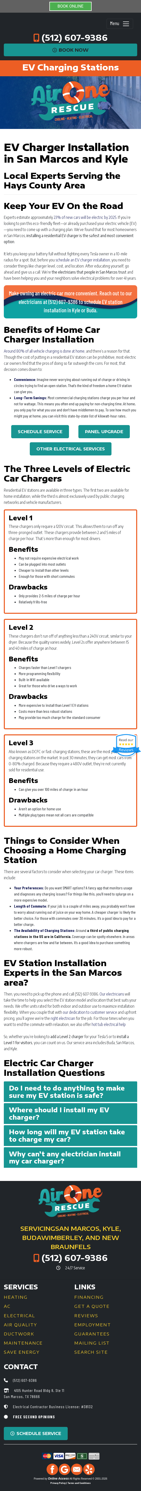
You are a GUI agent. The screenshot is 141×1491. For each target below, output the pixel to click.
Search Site (91, 1352)
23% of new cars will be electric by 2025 (85, 217)
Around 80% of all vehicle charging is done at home (44, 351)
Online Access (58, 1478)
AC (7, 1306)
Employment (92, 1324)
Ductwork (19, 1333)
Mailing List (92, 1343)
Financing (89, 1297)
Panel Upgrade (104, 431)
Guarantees (92, 1333)
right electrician (63, 1018)
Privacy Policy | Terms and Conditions (70, 1482)
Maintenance (23, 1343)
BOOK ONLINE (70, 6)
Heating (16, 1297)
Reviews (86, 1315)
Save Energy (22, 1352)
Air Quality (20, 1324)
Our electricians (112, 994)
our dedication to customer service (90, 1012)
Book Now (70, 50)
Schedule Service (40, 431)
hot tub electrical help (109, 1024)
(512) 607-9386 (74, 37)
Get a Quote (92, 1306)
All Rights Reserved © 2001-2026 (88, 1478)
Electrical (19, 1315)
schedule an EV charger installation (82, 259)
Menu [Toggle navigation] (120, 24)
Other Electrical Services (70, 448)
